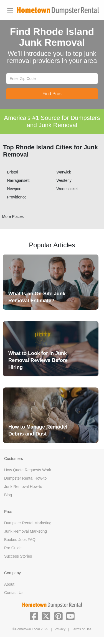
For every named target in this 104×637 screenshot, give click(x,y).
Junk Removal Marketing (25, 531)
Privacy (60, 629)
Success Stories (18, 556)
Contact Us (13, 592)
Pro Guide (13, 548)
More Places (13, 216)
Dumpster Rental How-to (25, 478)
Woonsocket (67, 189)
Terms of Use (82, 629)
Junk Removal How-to (23, 486)
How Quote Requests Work (27, 470)
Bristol (12, 172)
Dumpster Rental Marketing (27, 523)
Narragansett (18, 180)
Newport (14, 189)
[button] (34, 615)
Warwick (64, 172)
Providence (17, 197)
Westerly (64, 180)
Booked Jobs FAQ (19, 539)
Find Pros (51, 93)
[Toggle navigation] (10, 10)
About (9, 584)
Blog (8, 495)
